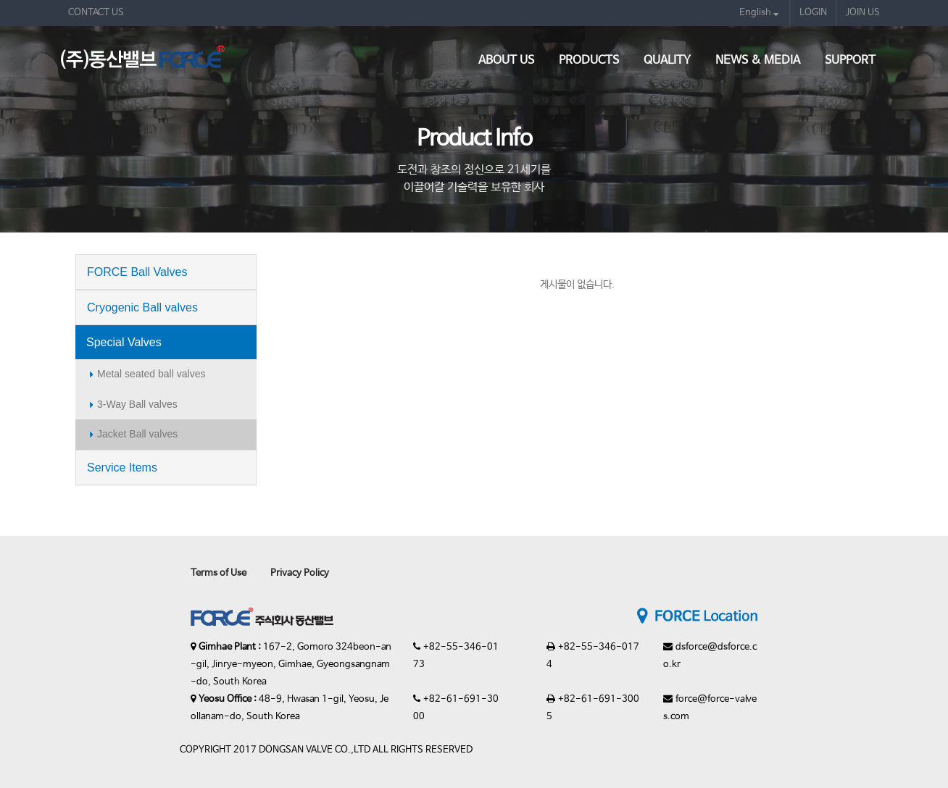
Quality (667, 60)
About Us (506, 60)
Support (850, 60)
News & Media (757, 60)
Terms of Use (218, 573)
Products (589, 60)
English (758, 12)
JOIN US (863, 12)
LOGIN (813, 12)
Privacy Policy (299, 573)
